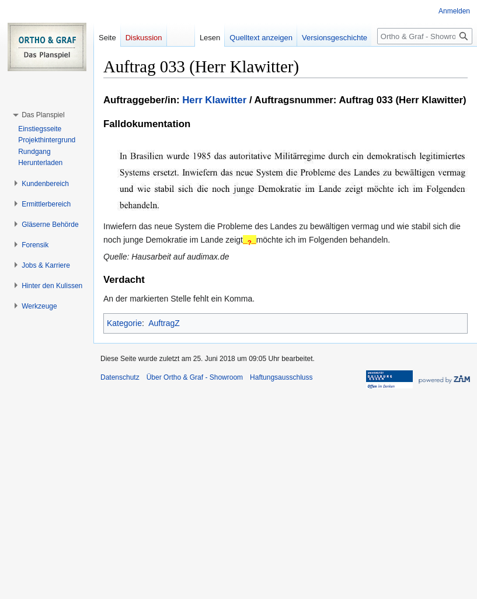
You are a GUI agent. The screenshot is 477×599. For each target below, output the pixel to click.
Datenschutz (120, 377)
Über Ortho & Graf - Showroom (195, 377)
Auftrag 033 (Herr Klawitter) (402, 100)
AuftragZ (164, 323)
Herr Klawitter (214, 100)
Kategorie (124, 323)
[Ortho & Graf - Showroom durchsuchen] (424, 36)
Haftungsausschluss (281, 377)
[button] (43, 115)
